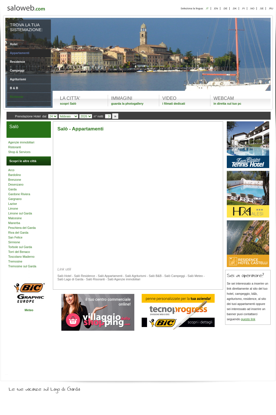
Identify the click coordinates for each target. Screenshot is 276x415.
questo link (248, 319)
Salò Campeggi (174, 276)
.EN (216, 8)
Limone (13, 208)
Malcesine (15, 218)
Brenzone (14, 179)
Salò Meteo (195, 276)
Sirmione (14, 242)
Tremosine (15, 261)
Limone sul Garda (20, 213)
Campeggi (17, 70)
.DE (225, 8)
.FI (243, 8)
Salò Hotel (64, 276)
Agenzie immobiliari (21, 142)
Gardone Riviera (19, 194)
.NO (252, 8)
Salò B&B (155, 276)
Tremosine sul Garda (22, 266)
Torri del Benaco (19, 251)
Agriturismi (18, 79)
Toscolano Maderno (21, 256)
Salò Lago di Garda (70, 279)
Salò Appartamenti (110, 276)
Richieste (16, 96)
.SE (261, 8)
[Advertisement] (138, 178)
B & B (14, 88)
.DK (234, 8)
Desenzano (15, 184)
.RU (271, 8)
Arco (11, 170)
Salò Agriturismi (135, 276)
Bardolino (14, 175)
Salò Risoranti (95, 279)
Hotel (14, 44)
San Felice (15, 237)
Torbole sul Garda (20, 247)
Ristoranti (14, 147)
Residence (17, 61)
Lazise (12, 203)
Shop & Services (19, 152)
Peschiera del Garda (22, 227)
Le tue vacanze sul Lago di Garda (51, 388)
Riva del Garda (18, 232)
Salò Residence (84, 276)
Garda (12, 189)
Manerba (14, 223)
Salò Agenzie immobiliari (123, 279)
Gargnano (14, 199)
